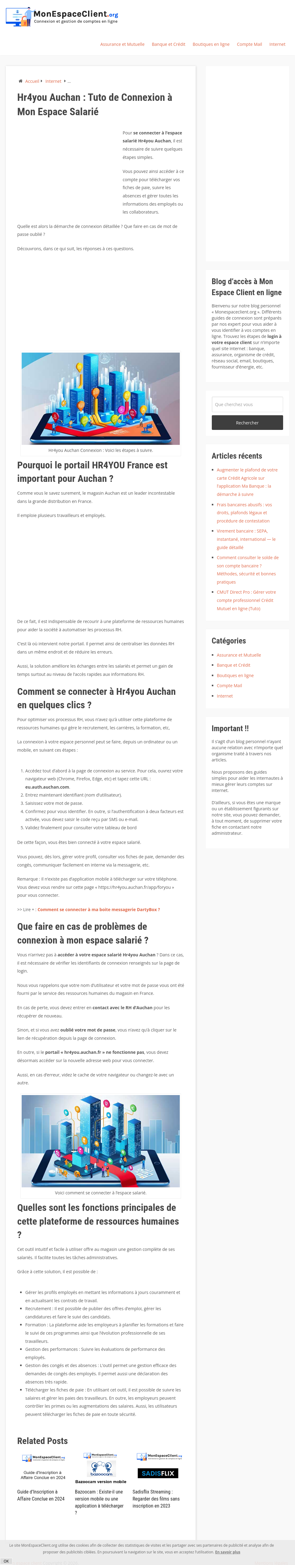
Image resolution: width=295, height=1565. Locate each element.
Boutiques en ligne (211, 44)
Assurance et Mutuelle (122, 44)
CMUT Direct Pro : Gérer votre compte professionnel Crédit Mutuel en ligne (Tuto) (246, 600)
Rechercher (247, 423)
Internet (277, 44)
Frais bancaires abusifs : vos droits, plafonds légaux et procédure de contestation (244, 513)
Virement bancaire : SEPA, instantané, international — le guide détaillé (246, 539)
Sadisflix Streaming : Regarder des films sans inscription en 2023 (156, 1498)
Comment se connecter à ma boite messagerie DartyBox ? (98, 909)
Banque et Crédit (168, 44)
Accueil (32, 81)
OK (6, 1561)
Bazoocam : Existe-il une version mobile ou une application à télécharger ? (100, 1498)
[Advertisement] (68, 171)
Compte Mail (249, 44)
